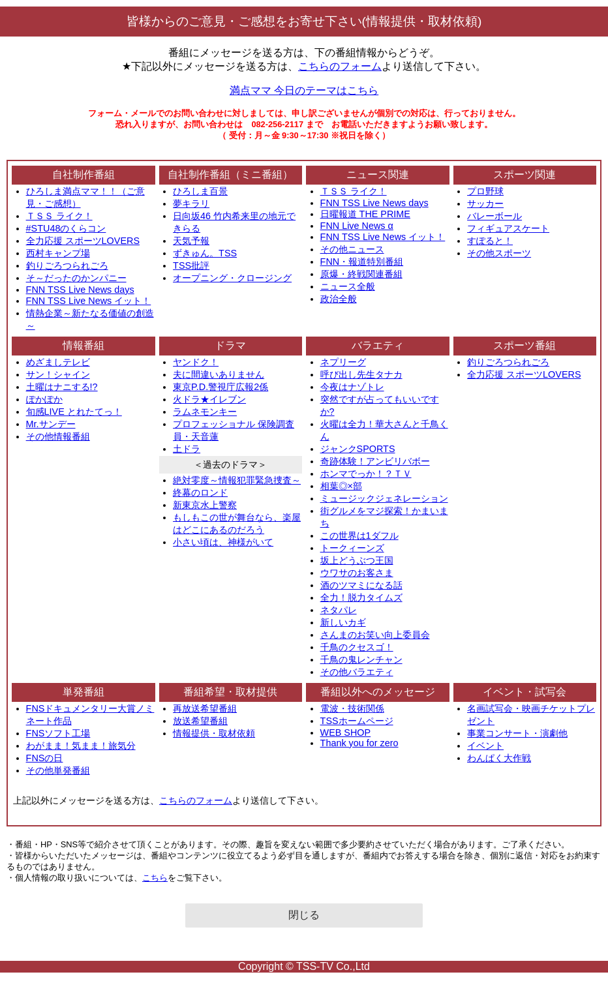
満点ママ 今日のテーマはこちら (304, 90)
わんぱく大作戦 (499, 758)
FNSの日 (44, 758)
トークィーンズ (352, 548)
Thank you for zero (359, 743)
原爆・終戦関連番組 (361, 274)
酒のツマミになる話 (361, 585)
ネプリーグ (343, 362)
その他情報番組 (58, 436)
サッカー (485, 203)
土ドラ (186, 449)
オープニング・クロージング (232, 278)
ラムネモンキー (205, 411)
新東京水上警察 (205, 505)
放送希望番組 (200, 721)
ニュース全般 (347, 286)
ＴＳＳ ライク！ (59, 216)
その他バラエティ (356, 672)
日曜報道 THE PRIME (365, 214)
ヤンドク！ (196, 362)
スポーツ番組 (524, 345)
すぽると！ (490, 240)
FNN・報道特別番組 (362, 261)
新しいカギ (343, 622)
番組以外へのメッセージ (377, 691)
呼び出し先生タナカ (361, 374)
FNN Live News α (356, 225)
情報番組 (83, 345)
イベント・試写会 (524, 691)
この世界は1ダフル (359, 535)
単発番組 (83, 691)
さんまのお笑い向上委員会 (375, 634)
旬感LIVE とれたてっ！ (74, 411)
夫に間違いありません (218, 374)
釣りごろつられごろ (67, 265)
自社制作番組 (83, 174)
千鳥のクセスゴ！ (356, 647)
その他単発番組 (58, 770)
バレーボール (494, 216)
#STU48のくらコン (66, 228)
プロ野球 (485, 191)
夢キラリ (191, 203)
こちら (155, 878)
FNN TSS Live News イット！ (88, 300)
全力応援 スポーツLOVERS (83, 240)
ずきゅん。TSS (205, 253)
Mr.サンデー (51, 424)
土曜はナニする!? (62, 387)
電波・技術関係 (352, 708)
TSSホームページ (356, 721)
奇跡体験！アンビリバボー (375, 461)
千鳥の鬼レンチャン (361, 659)
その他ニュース (352, 249)
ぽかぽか (44, 399)
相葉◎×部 (341, 486)
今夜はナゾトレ (352, 387)
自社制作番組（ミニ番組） (230, 174)
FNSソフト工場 (58, 733)
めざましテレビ (58, 362)
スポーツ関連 (524, 174)
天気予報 (191, 240)
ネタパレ (338, 610)
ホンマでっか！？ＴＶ (366, 473)
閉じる (304, 914)
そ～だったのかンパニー (76, 278)
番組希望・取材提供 (230, 691)
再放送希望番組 (205, 708)
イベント (485, 745)
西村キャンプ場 (58, 253)
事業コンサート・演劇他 (517, 733)
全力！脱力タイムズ (361, 597)
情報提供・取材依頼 (214, 733)
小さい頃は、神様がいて (223, 542)
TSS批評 (191, 265)
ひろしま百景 (200, 191)
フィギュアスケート (508, 228)
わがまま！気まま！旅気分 (81, 745)
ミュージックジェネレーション (384, 498)
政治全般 (338, 299)
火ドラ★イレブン (209, 399)
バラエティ (378, 345)
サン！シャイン (58, 374)
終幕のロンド (200, 492)
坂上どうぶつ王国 (356, 560)
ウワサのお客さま (356, 572)
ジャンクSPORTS (357, 449)
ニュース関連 (377, 174)
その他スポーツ (499, 253)
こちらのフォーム (340, 66)
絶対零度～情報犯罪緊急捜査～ (237, 480)
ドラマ (230, 345)
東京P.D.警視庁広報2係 (220, 387)
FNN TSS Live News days (80, 289)
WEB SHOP (345, 732)
